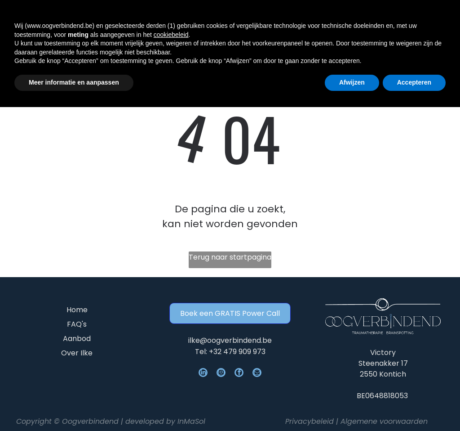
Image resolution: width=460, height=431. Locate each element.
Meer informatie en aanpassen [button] (74, 406)
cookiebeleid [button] (171, 358)
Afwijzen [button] (352, 406)
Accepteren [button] (414, 406)
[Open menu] (427, 20)
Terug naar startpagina (230, 257)
